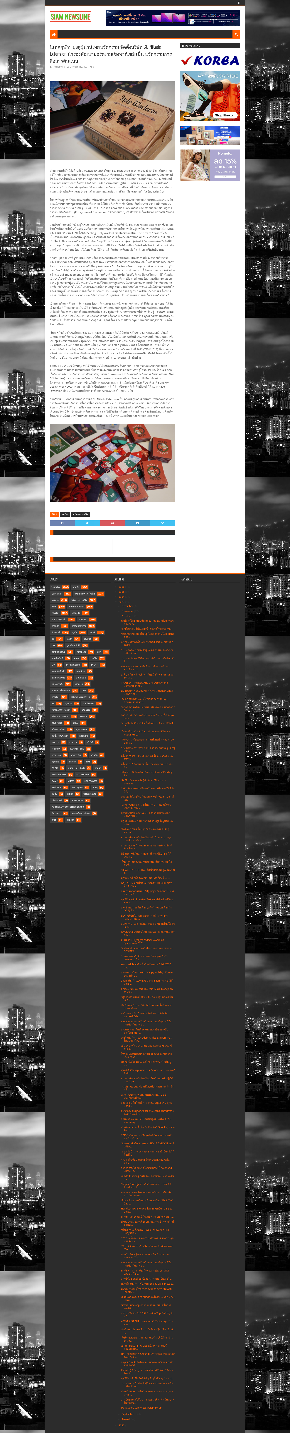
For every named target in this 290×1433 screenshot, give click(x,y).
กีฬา (99, 652)
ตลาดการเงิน (57, 684)
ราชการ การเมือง (76, 607)
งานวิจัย (65, 514)
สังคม (54, 607)
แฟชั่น (54, 794)
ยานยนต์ (87, 639)
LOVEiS (73, 742)
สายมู (95, 787)
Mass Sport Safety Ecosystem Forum (141, 1407)
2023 (122, 601)
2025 (122, 591)
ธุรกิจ (74, 632)
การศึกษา (83, 619)
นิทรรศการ (56, 813)
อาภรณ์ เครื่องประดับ (61, 691)
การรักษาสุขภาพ (79, 626)
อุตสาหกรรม (81, 729)
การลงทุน (83, 736)
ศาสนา (98, 768)
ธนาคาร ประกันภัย (76, 768)
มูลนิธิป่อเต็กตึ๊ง (73, 645)
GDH (84, 691)
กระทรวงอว (57, 723)
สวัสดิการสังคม (58, 729)
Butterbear (83, 775)
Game (55, 781)
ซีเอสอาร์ (56, 632)
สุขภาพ (68, 703)
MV (53, 665)
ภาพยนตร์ (56, 749)
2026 (122, 586)
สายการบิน (76, 755)
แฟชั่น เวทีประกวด (60, 736)
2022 (122, 1425)
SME (88, 762)
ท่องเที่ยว (55, 613)
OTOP (70, 794)
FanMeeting (77, 749)
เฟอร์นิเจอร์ (57, 800)
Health (55, 742)
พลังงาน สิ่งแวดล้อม (60, 716)
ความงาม (79, 684)
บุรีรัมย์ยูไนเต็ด (89, 794)
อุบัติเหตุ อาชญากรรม (80, 697)
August (126, 1419)
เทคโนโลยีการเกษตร (61, 710)
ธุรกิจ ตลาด (57, 594)
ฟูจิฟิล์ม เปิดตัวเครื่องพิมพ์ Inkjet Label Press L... (147, 1283)
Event (94, 665)
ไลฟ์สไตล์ (56, 587)
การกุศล (55, 626)
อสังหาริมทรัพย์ (58, 678)
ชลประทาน (57, 787)
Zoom (55, 768)
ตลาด (76, 658)
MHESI (71, 781)
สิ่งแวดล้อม (81, 678)
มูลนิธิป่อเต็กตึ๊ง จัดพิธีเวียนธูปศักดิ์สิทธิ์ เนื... (145, 878)
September (128, 1414)
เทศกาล (83, 716)
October (126, 616)
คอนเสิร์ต (80, 671)
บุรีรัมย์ (90, 742)
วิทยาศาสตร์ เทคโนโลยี (85, 594)
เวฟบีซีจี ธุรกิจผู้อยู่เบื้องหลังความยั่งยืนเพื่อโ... (146, 1278)
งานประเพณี (88, 703)
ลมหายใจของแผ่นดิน (81, 813)
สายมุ (54, 820)
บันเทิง (76, 587)
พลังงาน (72, 762)
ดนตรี (92, 632)
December (128, 606)
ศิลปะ (75, 723)
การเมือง (55, 697)
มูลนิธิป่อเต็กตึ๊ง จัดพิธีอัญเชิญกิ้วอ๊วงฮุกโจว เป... (147, 1378)
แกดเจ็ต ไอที (57, 658)
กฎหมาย (55, 762)
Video (94, 755)
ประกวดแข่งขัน (73, 665)
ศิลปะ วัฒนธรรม (59, 775)
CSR (53, 645)
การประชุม (56, 755)
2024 (122, 596)
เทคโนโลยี (81, 652)
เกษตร (69, 639)
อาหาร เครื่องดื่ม (59, 619)
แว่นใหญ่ (70, 820)
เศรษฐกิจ (76, 613)
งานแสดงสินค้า (58, 671)
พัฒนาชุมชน (77, 787)
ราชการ (55, 600)
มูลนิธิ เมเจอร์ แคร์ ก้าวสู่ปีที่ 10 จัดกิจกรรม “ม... (147, 1216)
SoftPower (90, 781)
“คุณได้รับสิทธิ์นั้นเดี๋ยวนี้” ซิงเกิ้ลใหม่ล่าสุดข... (146, 628)
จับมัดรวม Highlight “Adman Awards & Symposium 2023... (142, 942)
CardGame (77, 800)
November (128, 611)
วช (53, 639)
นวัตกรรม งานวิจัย (80, 514)
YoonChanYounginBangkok (68, 807)
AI (53, 703)
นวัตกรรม (86, 710)
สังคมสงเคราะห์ (58, 652)
